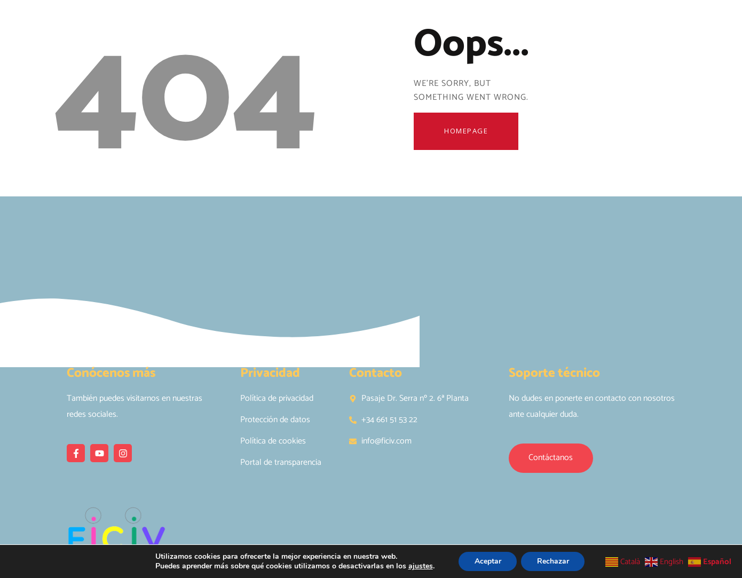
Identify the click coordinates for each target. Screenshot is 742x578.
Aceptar (487, 561)
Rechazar (553, 561)
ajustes (420, 566)
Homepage (467, 131)
